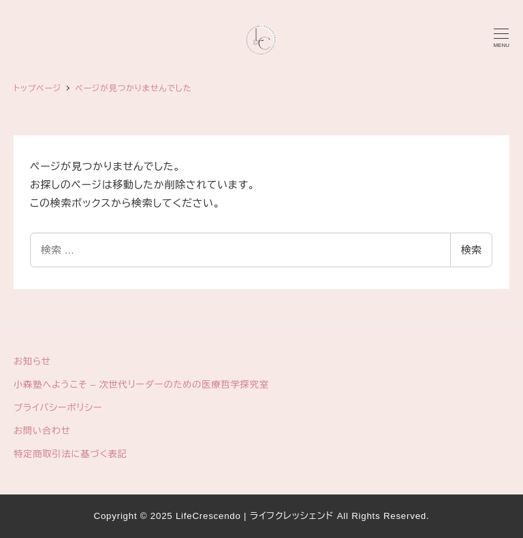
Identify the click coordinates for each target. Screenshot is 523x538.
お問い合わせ (42, 431)
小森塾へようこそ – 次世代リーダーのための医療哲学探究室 (141, 385)
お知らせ (32, 361)
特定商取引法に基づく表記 (70, 454)
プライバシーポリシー (58, 408)
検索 (471, 250)
